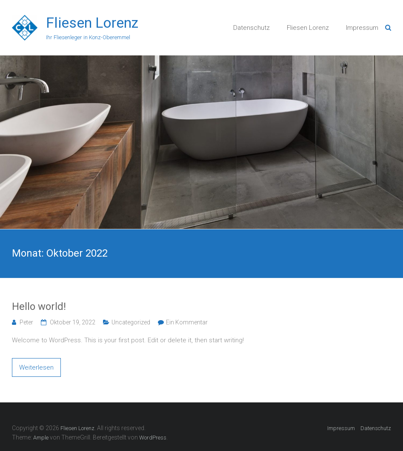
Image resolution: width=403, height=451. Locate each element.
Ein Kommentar (187, 322)
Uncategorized (130, 322)
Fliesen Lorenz (92, 22)
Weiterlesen (36, 367)
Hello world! (39, 306)
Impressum (362, 28)
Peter (26, 322)
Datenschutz (251, 28)
